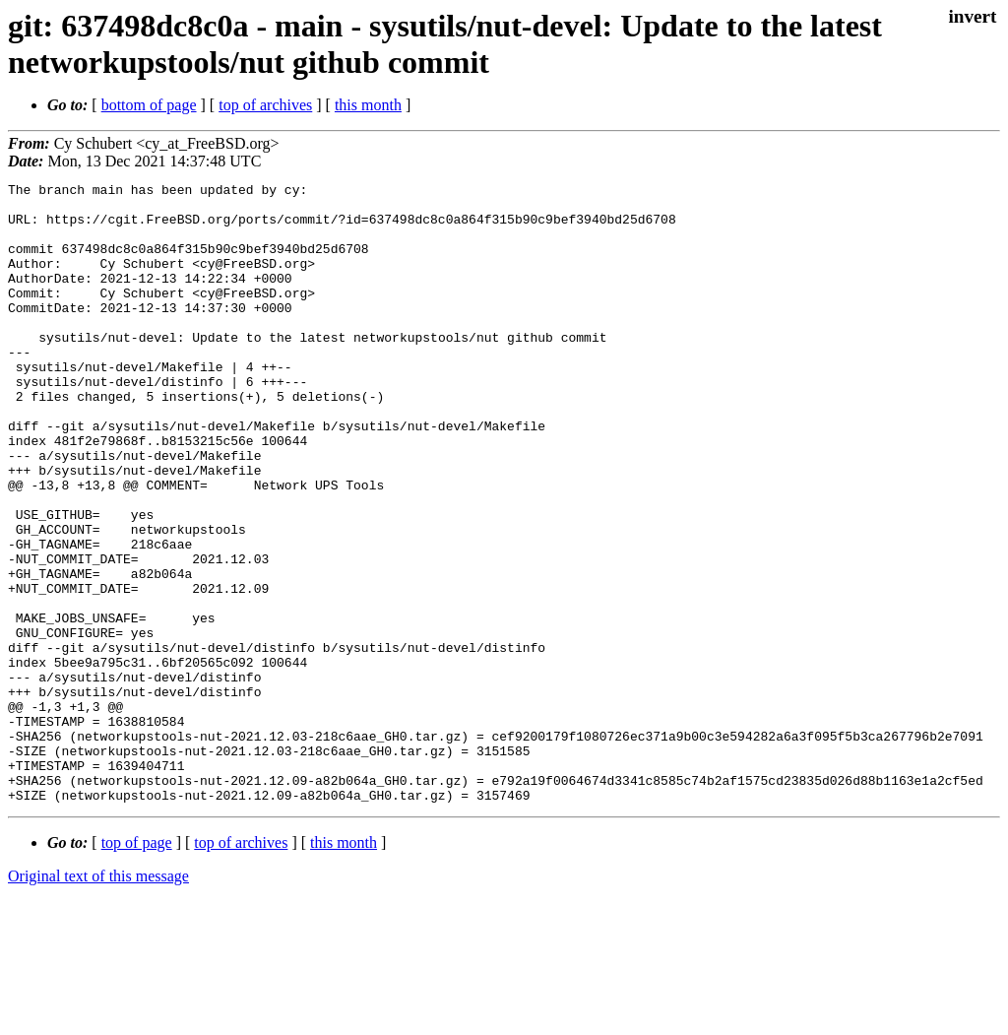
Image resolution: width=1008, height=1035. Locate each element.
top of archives (265, 105)
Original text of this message (98, 1000)
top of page (136, 966)
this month (368, 105)
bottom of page (149, 105)
